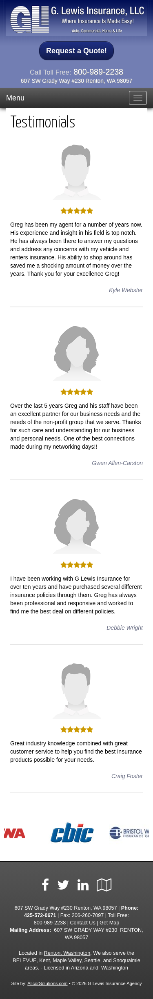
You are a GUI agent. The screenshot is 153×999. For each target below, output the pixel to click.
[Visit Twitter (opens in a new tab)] (63, 885)
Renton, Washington (67, 953)
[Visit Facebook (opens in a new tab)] (45, 885)
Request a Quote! (76, 51)
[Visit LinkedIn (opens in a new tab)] (83, 885)
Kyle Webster (126, 290)
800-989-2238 (98, 71)
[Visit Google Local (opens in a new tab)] (104, 885)
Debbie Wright (124, 627)
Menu (15, 98)
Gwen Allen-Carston (117, 463)
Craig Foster (127, 776)
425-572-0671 (40, 915)
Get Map (109, 923)
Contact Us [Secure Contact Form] (82, 923)
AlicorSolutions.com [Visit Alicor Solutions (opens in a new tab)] (47, 983)
